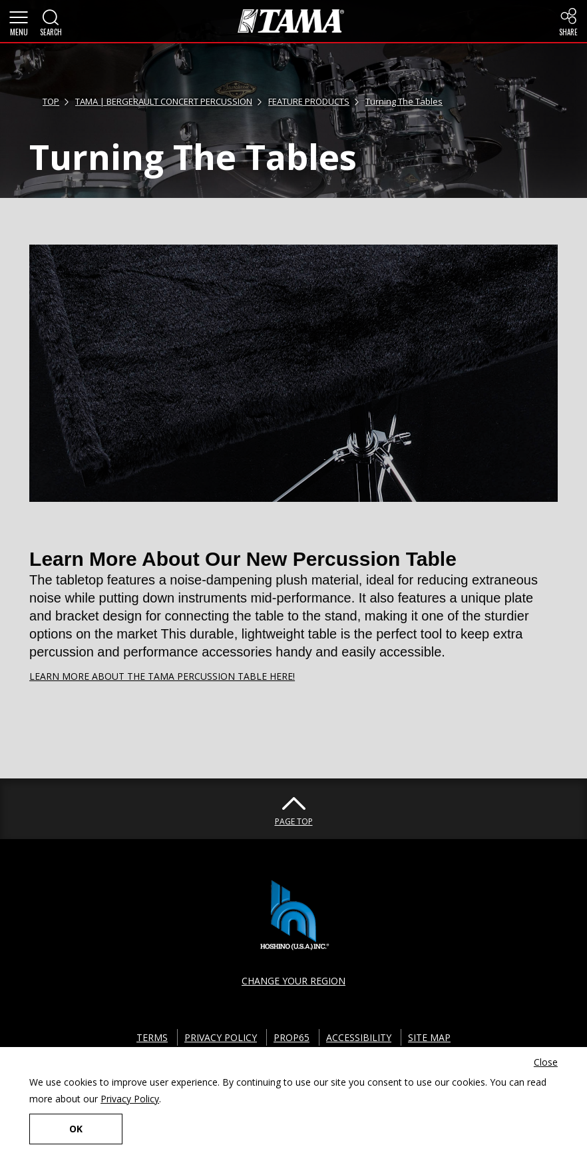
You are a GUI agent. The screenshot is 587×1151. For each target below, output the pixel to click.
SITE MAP (429, 1037)
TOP (51, 101)
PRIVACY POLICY (220, 1037)
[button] (18, 21)
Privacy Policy (129, 1098)
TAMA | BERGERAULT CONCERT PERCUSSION (163, 101)
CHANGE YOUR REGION (293, 980)
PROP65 (291, 1037)
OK (76, 1128)
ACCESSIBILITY (358, 1037)
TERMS (152, 1037)
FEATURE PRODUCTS (308, 101)
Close (546, 1062)
